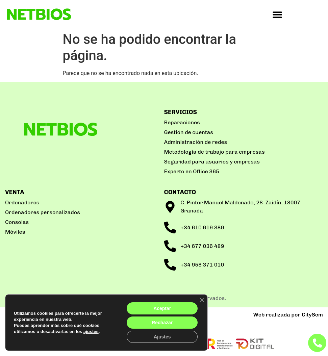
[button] (277, 14)
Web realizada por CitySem (288, 314)
